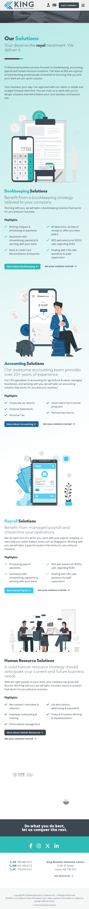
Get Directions (62, 876)
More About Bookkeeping (22, 266)
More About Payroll (19, 590)
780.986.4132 (24, 862)
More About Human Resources (25, 732)
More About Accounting (21, 424)
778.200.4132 (24, 869)
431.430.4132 (25, 865)
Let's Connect (68, 5)
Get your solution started (59, 266)
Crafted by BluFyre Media (44, 905)
